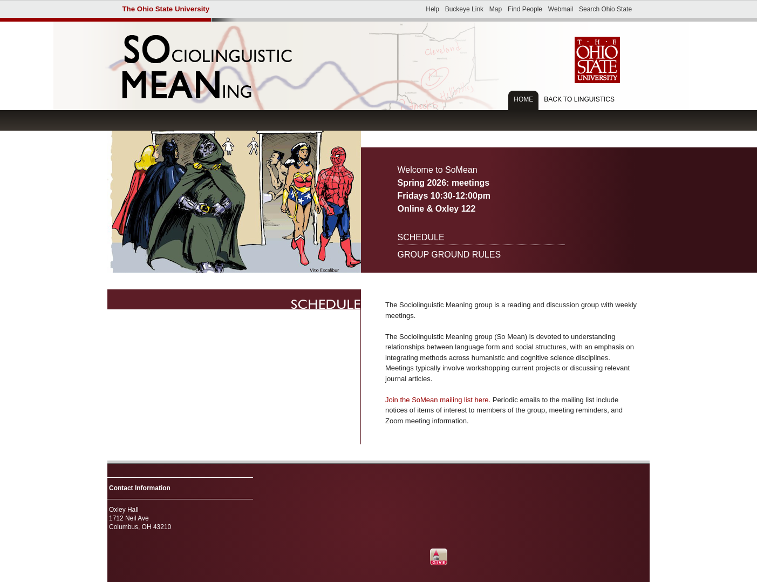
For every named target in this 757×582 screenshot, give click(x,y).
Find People (525, 9)
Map (495, 9)
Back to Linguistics (579, 99)
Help (432, 9)
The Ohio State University (166, 9)
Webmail (560, 9)
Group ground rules (449, 254)
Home (523, 99)
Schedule (421, 237)
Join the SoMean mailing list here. (437, 400)
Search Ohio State (605, 9)
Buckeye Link (464, 9)
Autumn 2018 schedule (234, 299)
